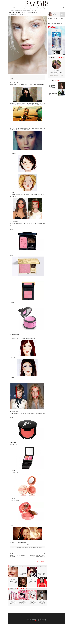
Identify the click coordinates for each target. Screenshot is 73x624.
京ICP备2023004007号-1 (31, 620)
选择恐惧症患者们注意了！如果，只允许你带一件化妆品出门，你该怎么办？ (37, 555)
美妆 (16, 10)
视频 (44, 8)
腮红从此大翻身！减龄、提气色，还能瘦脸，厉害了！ (22, 573)
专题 (37, 8)
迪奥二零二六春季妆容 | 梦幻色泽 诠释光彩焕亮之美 (22, 603)
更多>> (62, 14)
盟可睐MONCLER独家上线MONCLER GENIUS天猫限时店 (53, 85)
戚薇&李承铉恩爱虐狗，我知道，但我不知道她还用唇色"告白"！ (41, 573)
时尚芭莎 (56, 70)
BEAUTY (22, 570)
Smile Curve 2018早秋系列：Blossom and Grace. (53, 92)
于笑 (54, 13)
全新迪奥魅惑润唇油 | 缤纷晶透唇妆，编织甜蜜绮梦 (32, 603)
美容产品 (44, 566)
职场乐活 (32, 8)
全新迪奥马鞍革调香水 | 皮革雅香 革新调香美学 (41, 603)
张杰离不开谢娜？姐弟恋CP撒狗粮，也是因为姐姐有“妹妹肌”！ (32, 583)
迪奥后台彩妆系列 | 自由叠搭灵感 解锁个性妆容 (13, 603)
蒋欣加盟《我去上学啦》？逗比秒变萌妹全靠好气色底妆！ (17, 555)
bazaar (36, 4)
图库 (41, 8)
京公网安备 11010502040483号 (40, 620)
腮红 (41, 566)
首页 (10, 8)
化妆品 (38, 566)
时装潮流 (21, 8)
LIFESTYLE (13, 601)
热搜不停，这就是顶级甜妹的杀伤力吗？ (56, 74)
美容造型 (26, 8)
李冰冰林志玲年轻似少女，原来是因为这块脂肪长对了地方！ (59, 21)
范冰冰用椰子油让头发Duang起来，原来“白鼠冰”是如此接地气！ (59, 18)
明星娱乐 (15, 8)
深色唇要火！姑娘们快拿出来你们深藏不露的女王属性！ (13, 582)
